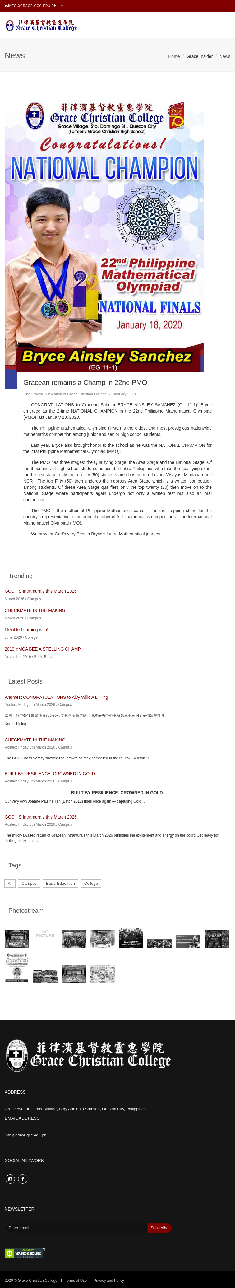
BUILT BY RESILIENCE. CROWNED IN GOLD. (50, 773)
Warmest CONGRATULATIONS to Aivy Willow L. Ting (56, 697)
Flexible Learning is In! (26, 629)
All (10, 883)
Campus (34, 599)
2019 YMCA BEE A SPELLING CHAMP (43, 648)
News (224, 56)
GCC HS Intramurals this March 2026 (41, 591)
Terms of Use (76, 1280)
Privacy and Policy (109, 1280)
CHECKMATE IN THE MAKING (35, 610)
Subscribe (159, 1227)
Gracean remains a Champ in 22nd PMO (85, 382)
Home (174, 56)
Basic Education (47, 657)
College (31, 637)
